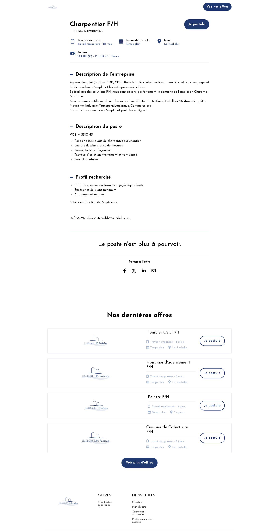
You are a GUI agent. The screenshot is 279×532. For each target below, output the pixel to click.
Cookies (137, 469)
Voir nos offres (217, 6)
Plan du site (139, 474)
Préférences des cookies (142, 488)
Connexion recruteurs (138, 480)
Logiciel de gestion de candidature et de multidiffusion (139, 525)
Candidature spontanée (105, 471)
